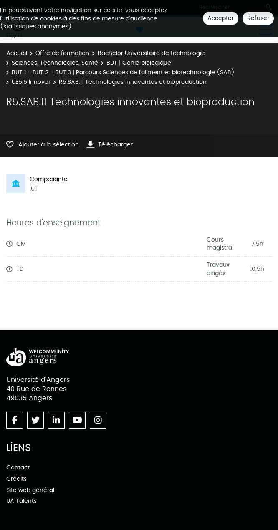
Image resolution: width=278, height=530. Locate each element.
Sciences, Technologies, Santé (55, 62)
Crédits (16, 478)
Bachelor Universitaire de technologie (151, 53)
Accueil (16, 53)
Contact (18, 467)
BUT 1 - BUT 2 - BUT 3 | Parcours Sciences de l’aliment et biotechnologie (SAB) (123, 72)
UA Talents (21, 501)
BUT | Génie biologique (138, 62)
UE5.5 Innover (31, 82)
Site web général (30, 490)
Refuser (258, 18)
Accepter (220, 18)
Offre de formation (62, 53)
